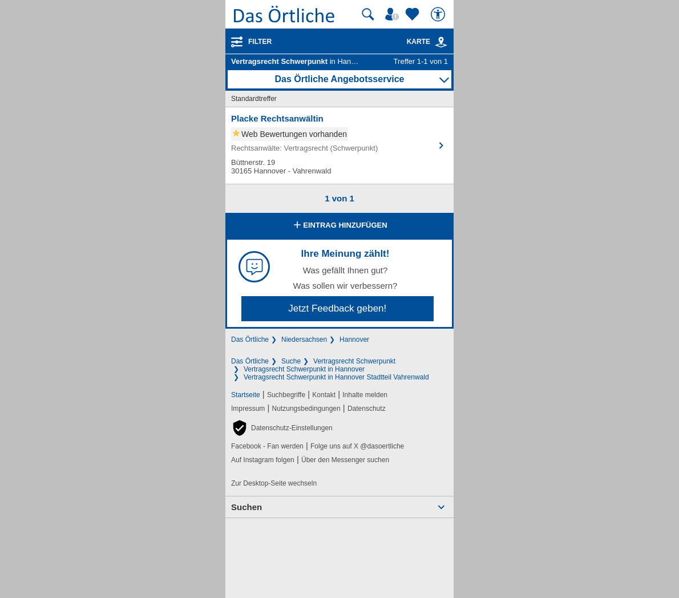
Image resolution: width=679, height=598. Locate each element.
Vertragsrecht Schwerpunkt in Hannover (304, 369)
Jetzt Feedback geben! (337, 308)
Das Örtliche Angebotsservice (339, 79)
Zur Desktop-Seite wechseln (274, 483)
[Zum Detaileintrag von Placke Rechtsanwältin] (339, 145)
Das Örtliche (250, 340)
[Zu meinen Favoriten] (413, 14)
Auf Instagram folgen (262, 460)
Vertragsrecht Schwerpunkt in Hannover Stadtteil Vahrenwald (336, 377)
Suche (291, 361)
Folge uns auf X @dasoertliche (357, 446)
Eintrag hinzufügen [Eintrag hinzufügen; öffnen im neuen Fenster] (339, 226)
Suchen (246, 507)
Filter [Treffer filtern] (260, 42)
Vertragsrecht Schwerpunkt (354, 361)
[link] (441, 42)
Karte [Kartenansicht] (427, 42)
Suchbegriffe (286, 395)
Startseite (245, 395)
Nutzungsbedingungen (306, 409)
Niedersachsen (304, 340)
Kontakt (324, 395)
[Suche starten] (368, 14)
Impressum (248, 409)
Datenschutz (366, 409)
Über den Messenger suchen (345, 460)
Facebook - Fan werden (267, 446)
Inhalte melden (364, 395)
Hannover (354, 340)
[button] (282, 428)
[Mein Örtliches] (393, 14)
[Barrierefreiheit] (439, 14)
